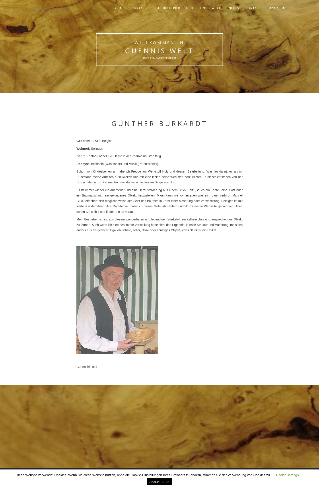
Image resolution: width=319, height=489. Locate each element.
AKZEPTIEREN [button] (159, 481)
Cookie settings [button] (287, 475)
